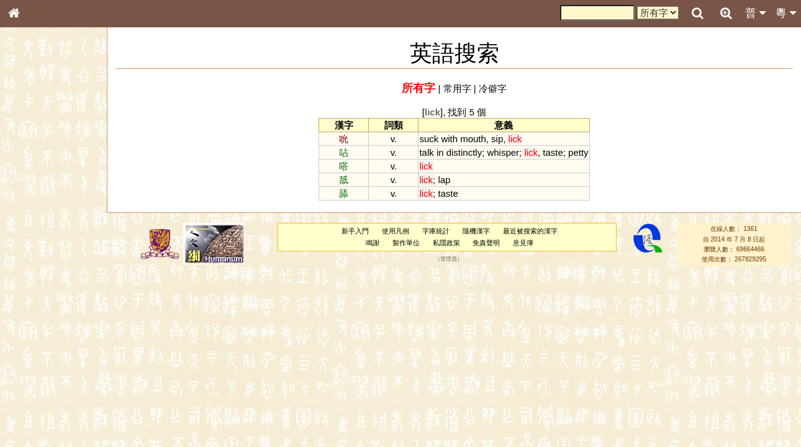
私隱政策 (446, 242)
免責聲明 (486, 242)
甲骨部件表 (34, 190)
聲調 (59, 332)
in (440, 152)
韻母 (42, 332)
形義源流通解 (38, 214)
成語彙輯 (30, 413)
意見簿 (523, 242)
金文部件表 (34, 202)
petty (578, 152)
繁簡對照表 (34, 425)
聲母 (24, 332)
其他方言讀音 (38, 356)
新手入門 (355, 231)
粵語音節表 (34, 247)
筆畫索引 (30, 178)
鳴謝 (372, 242)
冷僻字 (493, 88)
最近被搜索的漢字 (530, 231)
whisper (503, 152)
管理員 (448, 259)
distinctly (464, 152)
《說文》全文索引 (45, 390)
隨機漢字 (476, 231)
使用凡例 (395, 231)
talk (426, 152)
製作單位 (406, 242)
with (449, 138)
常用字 (457, 88)
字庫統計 (436, 231)
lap (444, 179)
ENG (54, 136)
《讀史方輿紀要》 (45, 401)
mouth (473, 138)
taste (553, 152)
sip (497, 138)
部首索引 (30, 166)
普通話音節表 (38, 344)
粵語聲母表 (34, 259)
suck (428, 138)
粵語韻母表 (34, 271)
